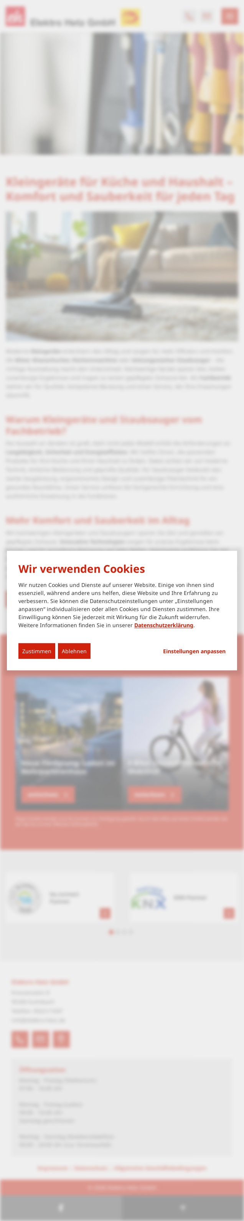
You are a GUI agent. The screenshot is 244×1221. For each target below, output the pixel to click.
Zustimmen (36, 651)
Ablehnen (74, 651)
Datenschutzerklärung (163, 625)
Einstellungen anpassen (194, 651)
